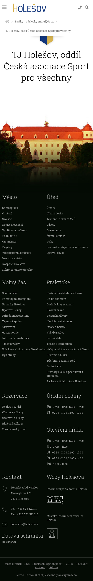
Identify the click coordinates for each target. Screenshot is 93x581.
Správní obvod (55, 252)
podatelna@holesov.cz (24, 524)
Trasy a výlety (11, 343)
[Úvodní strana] (7, 21)
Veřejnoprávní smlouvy (16, 252)
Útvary (51, 207)
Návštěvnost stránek (59, 321)
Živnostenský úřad (14, 429)
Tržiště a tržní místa (59, 343)
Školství (7, 219)
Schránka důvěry (57, 315)
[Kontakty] (80, 7)
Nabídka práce (55, 332)
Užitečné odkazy (57, 355)
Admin (53, 567)
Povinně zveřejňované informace (67, 247)
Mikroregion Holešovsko (17, 269)
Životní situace (56, 236)
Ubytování (8, 327)
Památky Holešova (13, 304)
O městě (7, 213)
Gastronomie (10, 332)
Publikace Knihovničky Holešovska (24, 349)
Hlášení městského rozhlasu (64, 293)
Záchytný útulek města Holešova (66, 381)
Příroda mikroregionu (15, 315)
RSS (27, 563)
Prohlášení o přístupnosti (47, 563)
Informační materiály (15, 338)
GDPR (69, 563)
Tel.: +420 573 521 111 (24, 508)
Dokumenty (54, 230)
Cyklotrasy (9, 355)
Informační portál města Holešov (67, 489)
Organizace (9, 241)
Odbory (51, 224)
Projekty (7, 247)
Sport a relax (10, 293)
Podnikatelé (9, 236)
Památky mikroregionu (16, 298)
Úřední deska (55, 213)
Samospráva (10, 207)
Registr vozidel (11, 406)
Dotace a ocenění (12, 224)
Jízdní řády (54, 366)
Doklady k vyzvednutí (60, 304)
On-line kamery (56, 298)
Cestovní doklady (13, 418)
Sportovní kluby (11, 310)
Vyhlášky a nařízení (14, 230)
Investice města (12, 258)
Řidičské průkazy (12, 423)
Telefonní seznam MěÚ (61, 219)
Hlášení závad (55, 310)
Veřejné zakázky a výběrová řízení (68, 349)
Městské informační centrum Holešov (65, 518)
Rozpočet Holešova (13, 264)
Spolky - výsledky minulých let (34, 21)
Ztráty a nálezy (56, 327)
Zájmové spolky (12, 321)
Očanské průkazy (12, 412)
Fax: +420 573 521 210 (24, 514)
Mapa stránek (13, 563)
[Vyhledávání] (87, 7)
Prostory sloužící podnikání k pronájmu (65, 373)
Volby (50, 241)
